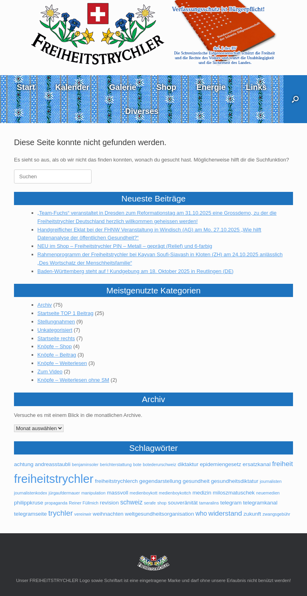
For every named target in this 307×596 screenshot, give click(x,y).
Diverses (141, 111)
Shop (166, 87)
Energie (210, 87)
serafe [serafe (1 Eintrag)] (150, 502)
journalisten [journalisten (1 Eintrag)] (271, 481)
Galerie (122, 87)
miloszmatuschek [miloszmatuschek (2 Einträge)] (234, 493)
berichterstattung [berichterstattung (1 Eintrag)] (116, 464)
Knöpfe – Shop (55, 346)
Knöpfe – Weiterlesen (62, 363)
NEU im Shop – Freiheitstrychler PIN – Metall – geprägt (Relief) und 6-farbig (125, 246)
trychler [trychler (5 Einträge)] (60, 513)
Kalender (72, 87)
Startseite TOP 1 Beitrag (66, 313)
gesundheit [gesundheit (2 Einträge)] (196, 481)
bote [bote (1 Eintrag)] (137, 464)
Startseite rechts (56, 338)
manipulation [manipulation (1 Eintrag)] (93, 492)
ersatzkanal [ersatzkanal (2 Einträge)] (257, 464)
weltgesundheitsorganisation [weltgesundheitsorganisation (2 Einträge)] (159, 514)
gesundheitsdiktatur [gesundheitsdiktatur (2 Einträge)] (235, 481)
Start (26, 87)
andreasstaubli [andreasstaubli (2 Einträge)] (52, 464)
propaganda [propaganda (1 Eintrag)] (56, 502)
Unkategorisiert (55, 330)
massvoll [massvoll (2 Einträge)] (117, 493)
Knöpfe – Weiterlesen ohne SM (74, 380)
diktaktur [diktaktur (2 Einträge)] (188, 464)
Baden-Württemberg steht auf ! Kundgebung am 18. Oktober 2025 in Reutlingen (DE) (136, 271)
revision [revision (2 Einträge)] (109, 503)
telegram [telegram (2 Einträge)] (230, 503)
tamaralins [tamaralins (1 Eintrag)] (209, 502)
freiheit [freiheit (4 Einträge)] (282, 464)
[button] (295, 99)
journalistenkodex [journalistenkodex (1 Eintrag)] (30, 492)
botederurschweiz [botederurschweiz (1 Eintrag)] (159, 464)
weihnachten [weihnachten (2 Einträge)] (108, 514)
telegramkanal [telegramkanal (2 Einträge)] (260, 503)
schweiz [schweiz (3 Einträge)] (131, 502)
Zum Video (50, 372)
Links (256, 87)
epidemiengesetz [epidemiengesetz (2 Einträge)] (220, 464)
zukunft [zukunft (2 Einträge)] (252, 514)
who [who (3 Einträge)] (201, 513)
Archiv (45, 305)
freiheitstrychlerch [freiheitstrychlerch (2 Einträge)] (116, 481)
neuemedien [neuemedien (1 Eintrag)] (268, 492)
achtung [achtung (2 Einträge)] (24, 464)
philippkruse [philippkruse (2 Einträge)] (28, 503)
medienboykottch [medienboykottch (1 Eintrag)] (175, 492)
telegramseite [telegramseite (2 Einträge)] (30, 514)
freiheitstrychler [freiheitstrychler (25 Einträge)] (54, 478)
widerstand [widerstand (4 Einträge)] (225, 513)
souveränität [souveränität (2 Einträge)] (183, 503)
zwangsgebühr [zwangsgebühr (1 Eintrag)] (276, 514)
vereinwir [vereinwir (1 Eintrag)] (83, 514)
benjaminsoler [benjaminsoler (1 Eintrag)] (85, 464)
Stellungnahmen (56, 322)
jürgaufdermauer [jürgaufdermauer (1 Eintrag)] (64, 492)
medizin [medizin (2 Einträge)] (201, 493)
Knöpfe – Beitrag (57, 355)
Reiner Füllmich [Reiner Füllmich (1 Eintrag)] (83, 502)
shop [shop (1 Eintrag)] (161, 502)
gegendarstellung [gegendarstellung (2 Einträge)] (160, 481)
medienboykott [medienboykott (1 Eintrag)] (143, 492)
